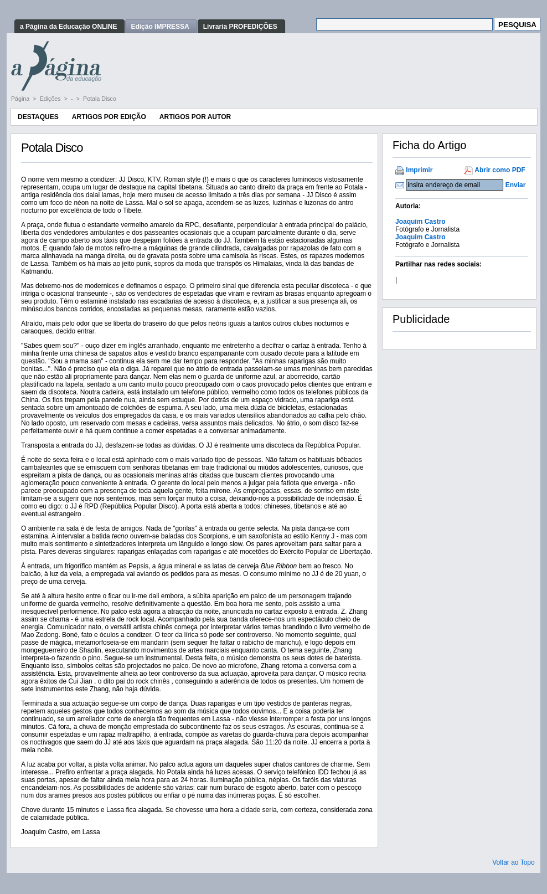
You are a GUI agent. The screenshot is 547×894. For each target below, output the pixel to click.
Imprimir (419, 170)
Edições (51, 98)
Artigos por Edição (109, 117)
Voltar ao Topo (513, 862)
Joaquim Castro (420, 221)
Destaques (38, 117)
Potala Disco (99, 98)
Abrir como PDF (499, 170)
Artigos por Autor (195, 117)
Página (21, 98)
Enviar (515, 185)
